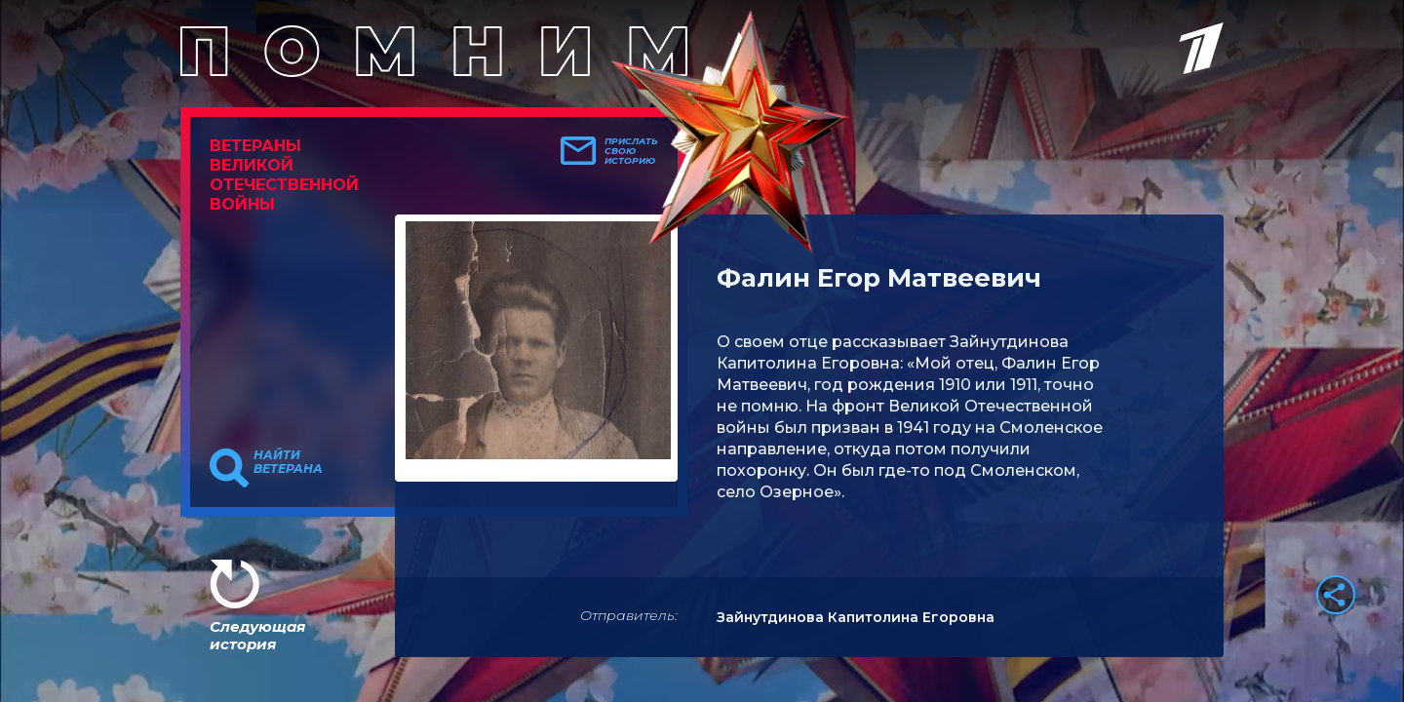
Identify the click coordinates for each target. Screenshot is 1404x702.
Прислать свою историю (631, 151)
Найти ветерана (288, 462)
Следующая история (257, 635)
